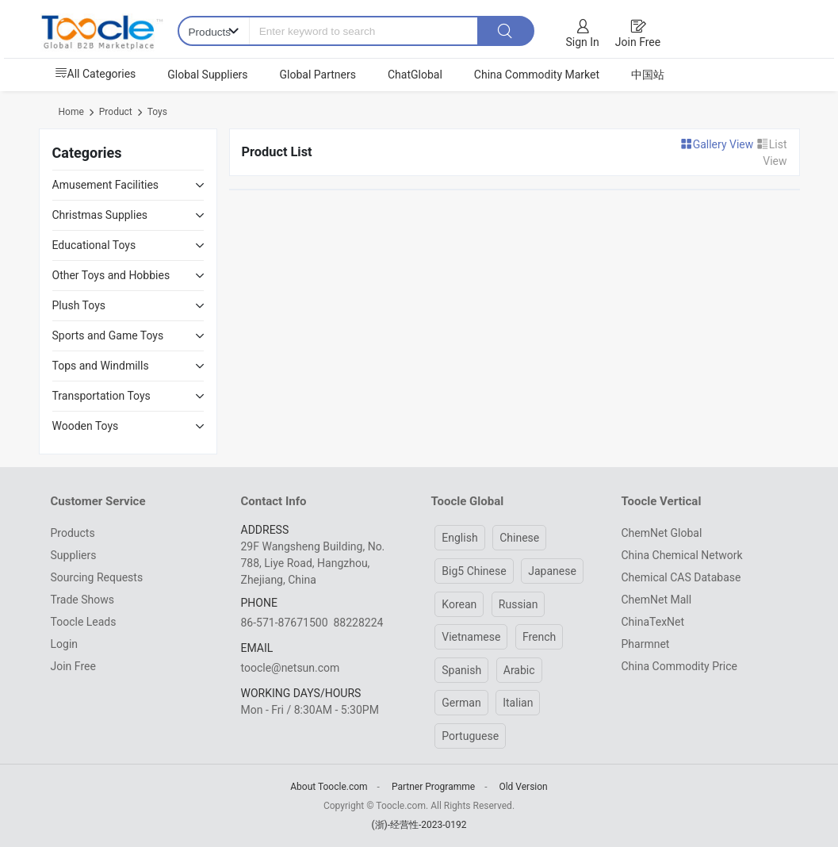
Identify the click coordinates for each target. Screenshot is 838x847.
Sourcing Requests (97, 577)
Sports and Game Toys (108, 335)
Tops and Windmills (100, 365)
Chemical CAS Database (681, 577)
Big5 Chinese (474, 571)
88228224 (358, 622)
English (459, 537)
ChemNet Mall (657, 599)
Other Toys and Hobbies (111, 275)
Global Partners (318, 74)
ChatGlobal (415, 74)
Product (115, 111)
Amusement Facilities (105, 184)
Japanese (552, 571)
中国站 (647, 74)
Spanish (461, 670)
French (539, 636)
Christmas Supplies (100, 215)
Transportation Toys (101, 395)
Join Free (637, 42)
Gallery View (718, 144)
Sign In (582, 42)
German (461, 702)
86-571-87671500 (284, 622)
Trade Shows (82, 599)
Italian (518, 702)
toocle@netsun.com (290, 667)
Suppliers (74, 555)
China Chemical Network (682, 555)
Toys (157, 111)
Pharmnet (646, 644)
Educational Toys (94, 245)
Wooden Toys (85, 426)
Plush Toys (79, 305)
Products (73, 533)
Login (64, 644)
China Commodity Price (679, 666)
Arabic (519, 670)
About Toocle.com (328, 786)
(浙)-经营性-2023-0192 (418, 824)
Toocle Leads (84, 621)
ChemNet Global (662, 533)
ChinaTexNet (653, 621)
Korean (459, 604)
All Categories (95, 73)
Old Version (523, 786)
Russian (518, 604)
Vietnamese (471, 636)
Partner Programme (433, 786)
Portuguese (470, 736)
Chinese (519, 537)
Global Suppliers (207, 74)
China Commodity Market (536, 74)
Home (71, 111)
